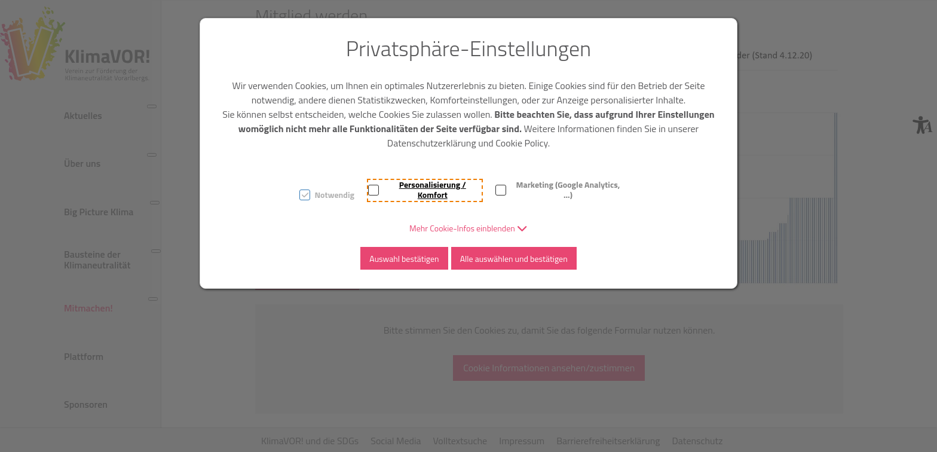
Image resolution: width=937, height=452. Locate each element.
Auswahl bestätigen (404, 258)
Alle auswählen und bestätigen (514, 258)
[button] (468, 228)
